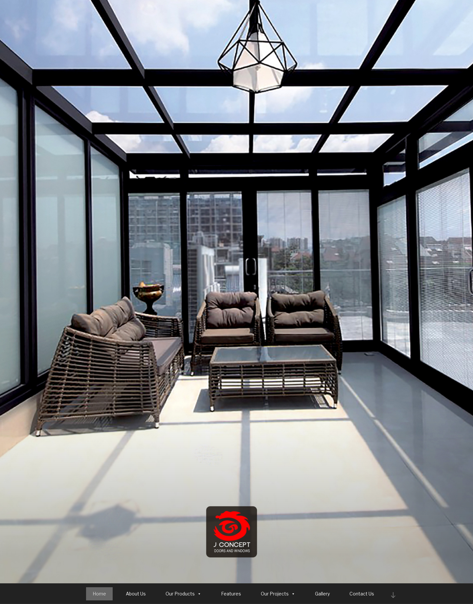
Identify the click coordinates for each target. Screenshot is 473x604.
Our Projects (278, 593)
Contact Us (361, 593)
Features (231, 593)
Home (99, 593)
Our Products (183, 593)
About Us (136, 593)
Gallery (322, 593)
